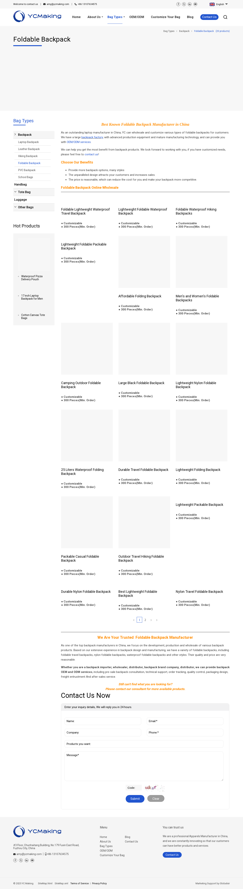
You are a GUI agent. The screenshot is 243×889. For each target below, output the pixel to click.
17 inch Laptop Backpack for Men (32, 297)
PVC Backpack (27, 170)
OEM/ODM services (79, 142)
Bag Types (106, 846)
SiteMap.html (45, 883)
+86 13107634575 (87, 4)
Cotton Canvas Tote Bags (33, 316)
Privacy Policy (99, 883)
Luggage (20, 199)
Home (103, 836)
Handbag (20, 184)
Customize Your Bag (112, 855)
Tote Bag (24, 192)
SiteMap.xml (61, 883)
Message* (144, 766)
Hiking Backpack (28, 156)
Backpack (25, 135)
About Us (105, 841)
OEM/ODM (106, 850)
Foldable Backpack (29, 163)
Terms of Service (79, 883)
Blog (127, 836)
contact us (25, 4)
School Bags (25, 177)
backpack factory (92, 137)
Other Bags (26, 207)
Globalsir (225, 883)
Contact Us (209, 17)
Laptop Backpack (28, 142)
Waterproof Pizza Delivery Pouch (32, 278)
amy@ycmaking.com (58, 4)
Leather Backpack (29, 149)
